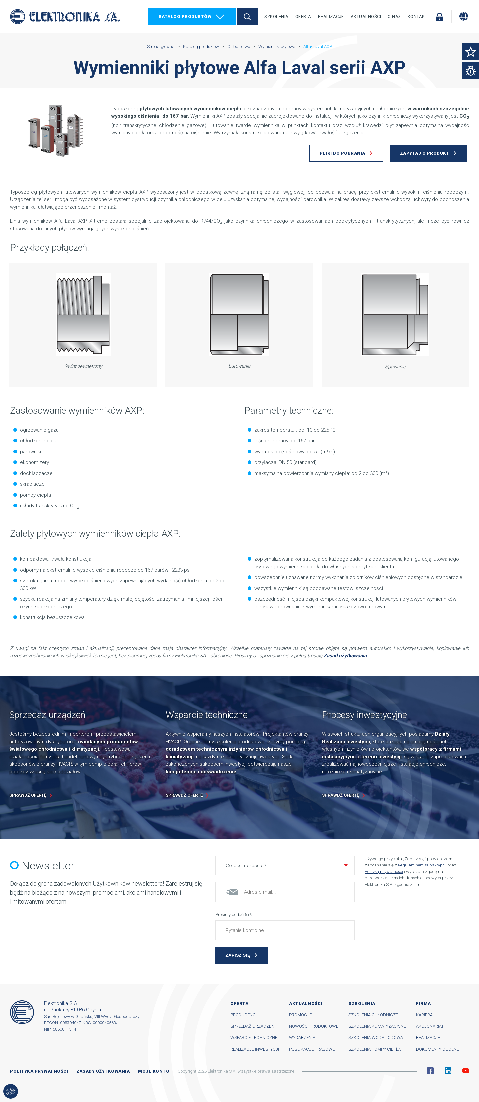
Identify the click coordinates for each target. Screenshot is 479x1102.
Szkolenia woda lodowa (375, 1037)
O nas (394, 16)
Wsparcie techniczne (253, 1037)
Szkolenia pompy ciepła (374, 1049)
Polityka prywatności (39, 1071)
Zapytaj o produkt (425, 153)
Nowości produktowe (313, 1026)
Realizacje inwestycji (254, 1049)
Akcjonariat (430, 1026)
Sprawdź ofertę (27, 795)
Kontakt (418, 16)
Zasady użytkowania (103, 1071)
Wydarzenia (302, 1037)
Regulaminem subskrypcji (422, 865)
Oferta (303, 16)
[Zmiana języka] (463, 16)
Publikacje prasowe (312, 1049)
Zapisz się (238, 955)
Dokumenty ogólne (437, 1049)
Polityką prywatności (384, 871)
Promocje (300, 1014)
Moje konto (153, 1071)
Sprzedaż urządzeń (252, 1026)
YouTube (465, 1070)
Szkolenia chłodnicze (373, 1014)
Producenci (243, 1014)
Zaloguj (439, 16)
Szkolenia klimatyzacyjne (377, 1026)
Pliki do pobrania (342, 153)
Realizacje (331, 16)
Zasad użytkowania (345, 656)
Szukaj (247, 16)
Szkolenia (276, 16)
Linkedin (448, 1070)
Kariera (424, 1014)
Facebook (430, 1070)
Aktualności (366, 16)
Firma (423, 1003)
